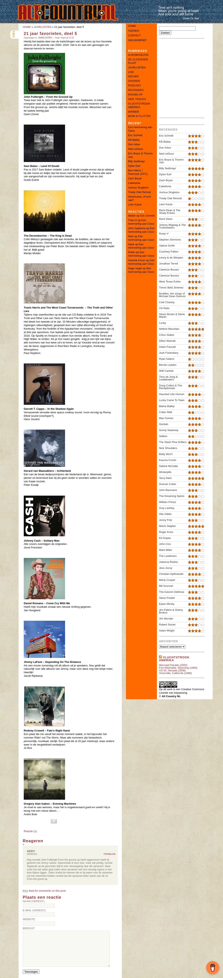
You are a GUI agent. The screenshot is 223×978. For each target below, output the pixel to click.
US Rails (164, 308)
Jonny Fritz (165, 520)
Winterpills (165, 472)
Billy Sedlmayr (136, 161)
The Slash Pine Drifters (173, 442)
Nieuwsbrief (137, 40)
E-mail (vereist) (34, 910)
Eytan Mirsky (166, 603)
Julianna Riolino (168, 561)
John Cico (165, 544)
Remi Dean (165, 218)
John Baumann (168, 490)
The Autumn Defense (171, 591)
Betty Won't (166, 454)
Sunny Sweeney (168, 430)
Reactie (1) (30, 831)
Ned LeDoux (135, 148)
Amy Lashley (166, 508)
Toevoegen (31, 971)
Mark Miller (165, 550)
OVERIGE (134, 80)
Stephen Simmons (170, 239)
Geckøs (163, 424)
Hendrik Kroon (136, 260)
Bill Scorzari (166, 585)
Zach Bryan (135, 178)
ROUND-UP (135, 94)
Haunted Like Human (171, 394)
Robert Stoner (167, 624)
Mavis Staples (167, 526)
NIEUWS (133, 76)
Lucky (162, 322)
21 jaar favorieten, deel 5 (50, 33)
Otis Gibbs (165, 514)
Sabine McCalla (168, 466)
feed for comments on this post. (44, 890)
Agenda (133, 30)
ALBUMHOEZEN (138, 54)
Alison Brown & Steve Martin (172, 315)
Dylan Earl (134, 165)
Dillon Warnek (167, 340)
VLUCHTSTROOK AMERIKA (139, 105)
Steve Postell (167, 597)
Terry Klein (165, 478)
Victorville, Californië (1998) (175, 673)
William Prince (167, 502)
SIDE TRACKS (137, 99)
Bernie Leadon (168, 364)
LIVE (131, 72)
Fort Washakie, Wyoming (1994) (178, 667)
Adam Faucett (167, 346)
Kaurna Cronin (167, 460)
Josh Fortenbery (168, 352)
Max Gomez (166, 418)
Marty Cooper (167, 579)
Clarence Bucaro (169, 269)
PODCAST (134, 85)
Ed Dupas (165, 538)
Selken (163, 436)
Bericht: (29, 928)
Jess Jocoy (165, 567)
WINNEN (133, 111)
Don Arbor (134, 144)
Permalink (110, 854)
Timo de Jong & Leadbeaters (168, 378)
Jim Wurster (166, 618)
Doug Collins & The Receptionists (170, 387)
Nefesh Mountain (169, 328)
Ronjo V (163, 233)
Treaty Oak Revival (139, 192)
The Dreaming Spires (171, 496)
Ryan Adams (166, 358)
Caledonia (134, 183)
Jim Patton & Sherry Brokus (171, 611)
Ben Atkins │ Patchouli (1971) (138, 172)
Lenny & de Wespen (171, 257)
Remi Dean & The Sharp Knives (169, 211)
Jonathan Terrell (168, 263)
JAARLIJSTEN (42, 27)
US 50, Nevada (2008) (172, 670)
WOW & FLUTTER (139, 116)
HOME (27, 27)
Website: (29, 919)
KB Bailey (134, 139)
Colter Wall (165, 412)
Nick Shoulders (168, 448)
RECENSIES (136, 90)
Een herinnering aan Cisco (141, 222)
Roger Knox (166, 532)
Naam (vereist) (33, 901)
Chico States (166, 334)
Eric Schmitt (135, 135)
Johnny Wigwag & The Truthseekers (172, 226)
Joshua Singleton (138, 187)
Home (132, 25)
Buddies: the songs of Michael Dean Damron (172, 295)
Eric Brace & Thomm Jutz (171, 161)
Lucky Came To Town (171, 400)
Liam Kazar (135, 204)
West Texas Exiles (170, 281)
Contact (134, 35)
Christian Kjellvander (171, 573)
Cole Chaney (166, 302)
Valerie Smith (167, 245)
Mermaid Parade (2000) (173, 665)
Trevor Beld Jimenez (171, 287)
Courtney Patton (168, 251)
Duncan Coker (167, 484)
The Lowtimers (168, 555)
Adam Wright (166, 630)
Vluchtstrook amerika (174, 659)
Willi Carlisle (166, 370)
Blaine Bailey (166, 406)
